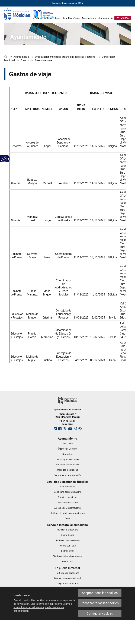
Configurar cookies (100, 613)
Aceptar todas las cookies (100, 593)
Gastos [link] (25, 60)
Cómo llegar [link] (67, 424)
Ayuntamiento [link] (21, 56)
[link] (29, 14)
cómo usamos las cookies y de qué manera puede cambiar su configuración (43, 607)
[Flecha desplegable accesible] (8, 159)
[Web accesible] (4, 158)
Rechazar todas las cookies (100, 603)
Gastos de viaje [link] (43, 60)
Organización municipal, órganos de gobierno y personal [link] (65, 56)
